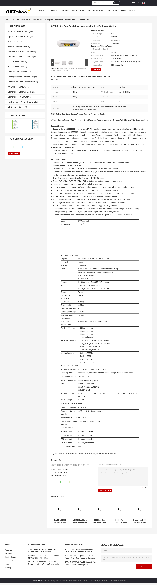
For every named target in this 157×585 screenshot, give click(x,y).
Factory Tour (78, 11)
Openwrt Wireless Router (19, 36)
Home (41, 11)
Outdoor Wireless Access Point (21, 82)
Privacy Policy (37, 581)
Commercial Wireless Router (20, 56)
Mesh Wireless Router (17, 46)
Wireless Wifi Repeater (17, 72)
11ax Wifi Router (15, 41)
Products (52, 11)
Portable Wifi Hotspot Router (20, 51)
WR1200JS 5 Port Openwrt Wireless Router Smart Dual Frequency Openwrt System (80, 557)
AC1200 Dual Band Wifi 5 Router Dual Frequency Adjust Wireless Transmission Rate (80, 521)
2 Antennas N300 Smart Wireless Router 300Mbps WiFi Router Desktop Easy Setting (139, 521)
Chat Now (135, 3)
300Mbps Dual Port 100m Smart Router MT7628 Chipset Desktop (99, 521)
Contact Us (112, 11)
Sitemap (8, 568)
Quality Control (95, 11)
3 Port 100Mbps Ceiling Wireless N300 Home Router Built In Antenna (43, 550)
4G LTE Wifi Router (16, 62)
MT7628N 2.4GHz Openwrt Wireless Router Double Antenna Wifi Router (79, 550)
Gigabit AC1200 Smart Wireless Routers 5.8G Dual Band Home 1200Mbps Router (60, 521)
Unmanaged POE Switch (18, 97)
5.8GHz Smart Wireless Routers (85, 454)
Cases (132, 11)
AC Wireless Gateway (17, 87)
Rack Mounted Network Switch (21, 102)
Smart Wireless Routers (30, 20)
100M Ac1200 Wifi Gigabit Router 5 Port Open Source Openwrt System (80, 563)
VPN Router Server (16, 107)
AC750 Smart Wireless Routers (106, 454)
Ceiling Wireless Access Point (21, 77)
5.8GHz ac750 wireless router (64, 454)
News (123, 11)
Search (116, 3)
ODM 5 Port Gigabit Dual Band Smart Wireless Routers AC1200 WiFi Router (120, 521)
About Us (64, 11)
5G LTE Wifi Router (16, 67)
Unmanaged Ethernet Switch (20, 92)
